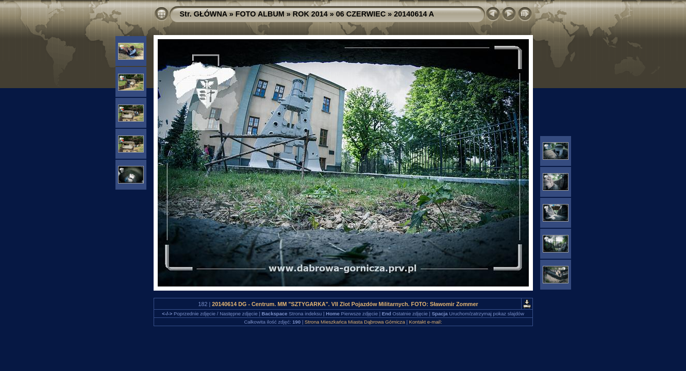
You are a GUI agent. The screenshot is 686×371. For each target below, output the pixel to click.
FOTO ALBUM (260, 14)
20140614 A (414, 14)
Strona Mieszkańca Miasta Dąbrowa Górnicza (355, 322)
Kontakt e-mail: (425, 322)
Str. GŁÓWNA (203, 14)
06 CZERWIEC (361, 14)
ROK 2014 (310, 14)
